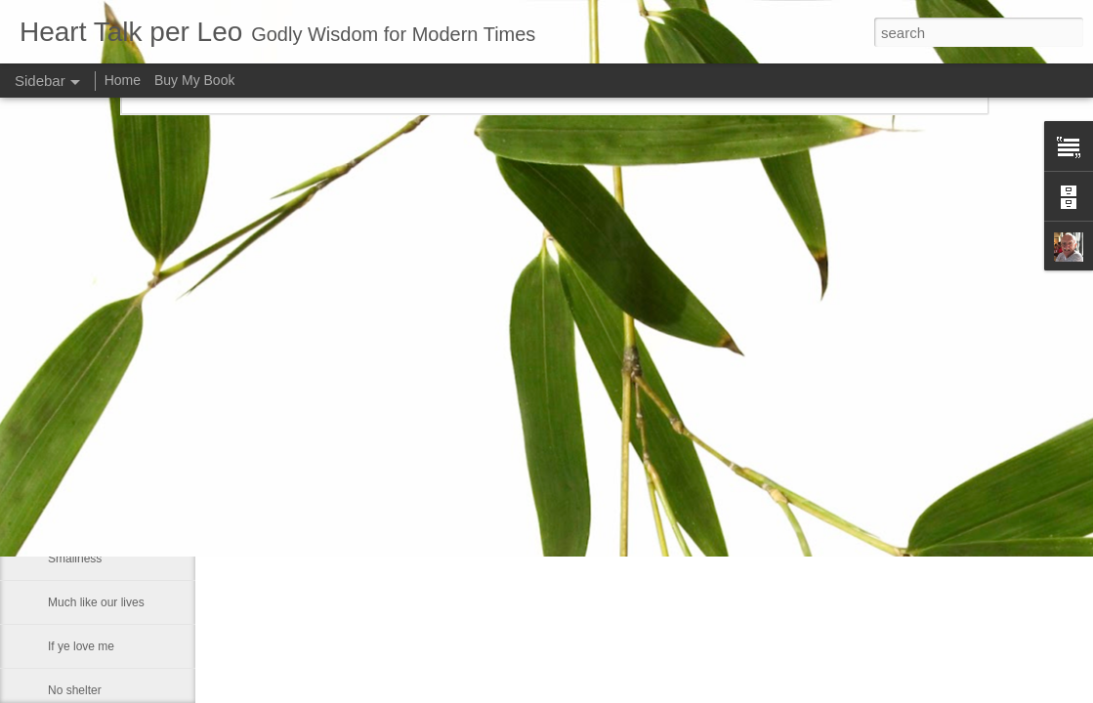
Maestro (69, 427)
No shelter (75, 690)
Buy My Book (194, 80)
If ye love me (81, 646)
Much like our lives (96, 602)
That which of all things (107, 339)
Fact (59, 514)
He (55, 470)
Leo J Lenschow (644, 396)
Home (123, 80)
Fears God (76, 383)
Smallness (75, 558)
